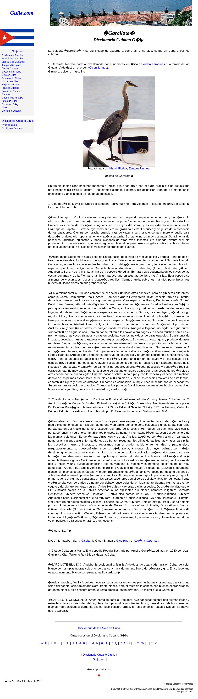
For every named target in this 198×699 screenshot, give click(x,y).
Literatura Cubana (11, 110)
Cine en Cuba (9, 75)
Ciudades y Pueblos (12, 55)
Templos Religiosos (12, 65)
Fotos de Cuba (10, 101)
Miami (113, 168)
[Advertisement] (17, 194)
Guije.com (22, 13)
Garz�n (121, 540)
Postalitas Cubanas (12, 91)
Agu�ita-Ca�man (146, 540)
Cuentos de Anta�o (12, 97)
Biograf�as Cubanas (13, 61)
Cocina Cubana (10, 68)
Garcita (85, 540)
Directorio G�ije (10, 104)
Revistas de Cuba (11, 78)
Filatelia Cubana (10, 87)
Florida (122, 168)
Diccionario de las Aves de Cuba (99, 628)
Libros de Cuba (10, 81)
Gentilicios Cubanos (12, 128)
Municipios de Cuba (12, 58)
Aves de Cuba (9, 124)
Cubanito (6, 94)
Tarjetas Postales (11, 84)
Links (4, 107)
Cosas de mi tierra (11, 71)
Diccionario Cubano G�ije (18, 120)
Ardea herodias (153, 64)
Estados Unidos (139, 168)
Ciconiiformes (98, 67)
